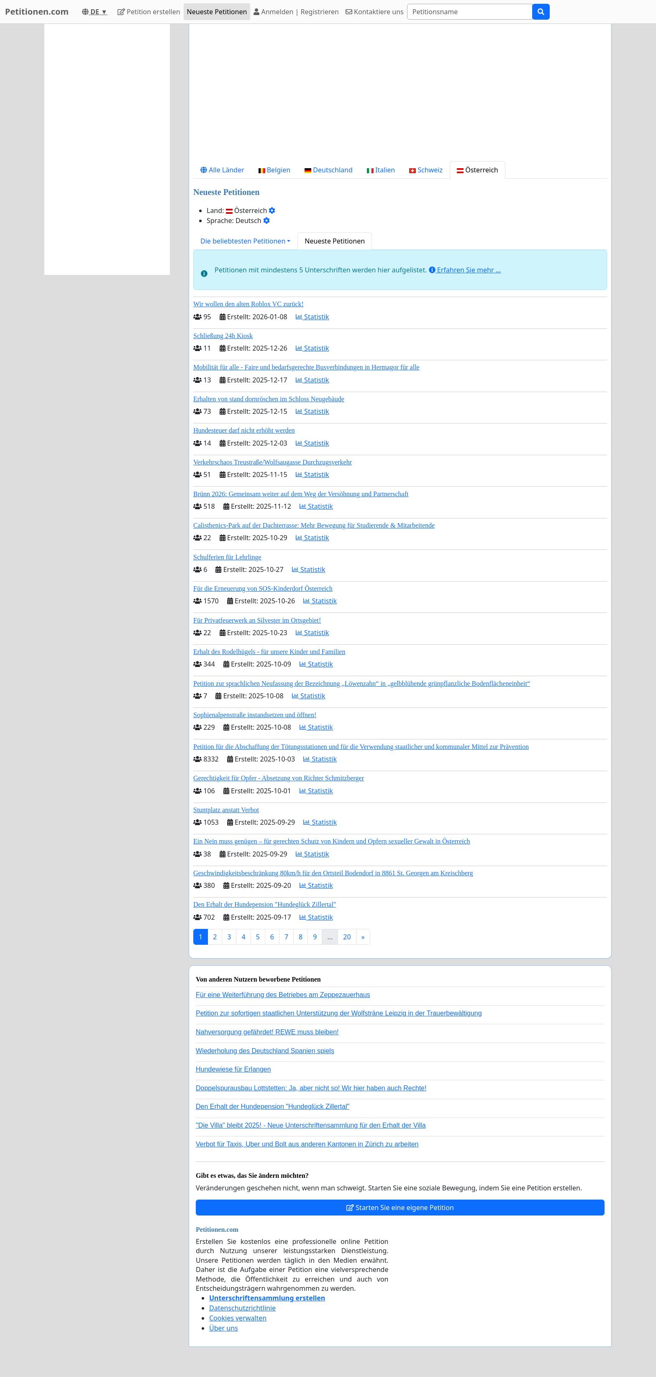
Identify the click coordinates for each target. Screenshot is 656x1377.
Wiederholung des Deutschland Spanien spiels (265, 1050)
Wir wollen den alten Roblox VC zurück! (248, 304)
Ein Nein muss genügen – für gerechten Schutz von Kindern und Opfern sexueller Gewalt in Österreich (331, 841)
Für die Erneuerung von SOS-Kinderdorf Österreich (263, 588)
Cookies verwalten (237, 1318)
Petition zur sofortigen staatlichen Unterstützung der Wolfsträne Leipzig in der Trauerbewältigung (339, 1013)
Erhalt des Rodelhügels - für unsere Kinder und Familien (269, 651)
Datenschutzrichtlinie (242, 1308)
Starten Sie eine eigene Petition (400, 1207)
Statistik (312, 316)
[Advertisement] (400, 95)
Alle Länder (222, 169)
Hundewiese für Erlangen (233, 1069)
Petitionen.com (37, 11)
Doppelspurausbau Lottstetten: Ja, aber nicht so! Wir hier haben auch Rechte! (311, 1088)
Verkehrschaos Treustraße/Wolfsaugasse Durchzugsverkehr (272, 462)
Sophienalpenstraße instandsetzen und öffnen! (254, 714)
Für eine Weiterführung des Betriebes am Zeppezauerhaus (283, 994)
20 (347, 936)
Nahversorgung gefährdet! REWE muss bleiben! (267, 1032)
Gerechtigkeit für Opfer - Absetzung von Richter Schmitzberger (278, 778)
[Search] (470, 12)
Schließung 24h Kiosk (223, 335)
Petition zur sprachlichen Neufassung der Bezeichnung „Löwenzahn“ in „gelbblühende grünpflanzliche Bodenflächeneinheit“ (361, 683)
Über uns (223, 1328)
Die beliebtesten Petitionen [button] (242, 241)
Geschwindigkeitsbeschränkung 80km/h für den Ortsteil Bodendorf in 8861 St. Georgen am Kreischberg (333, 873)
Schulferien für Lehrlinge (227, 557)
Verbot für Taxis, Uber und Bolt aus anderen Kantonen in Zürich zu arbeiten (307, 1144)
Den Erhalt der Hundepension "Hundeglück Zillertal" (264, 904)
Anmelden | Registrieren (296, 11)
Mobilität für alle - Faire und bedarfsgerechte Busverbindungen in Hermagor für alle (306, 367)
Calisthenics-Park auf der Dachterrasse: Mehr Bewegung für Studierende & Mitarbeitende (314, 525)
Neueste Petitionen (217, 11)
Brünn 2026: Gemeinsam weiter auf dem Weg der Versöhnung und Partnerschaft (300, 493)
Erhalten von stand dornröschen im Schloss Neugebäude (268, 399)
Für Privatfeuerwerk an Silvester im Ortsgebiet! (257, 620)
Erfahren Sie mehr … (465, 269)
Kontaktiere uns (375, 11)
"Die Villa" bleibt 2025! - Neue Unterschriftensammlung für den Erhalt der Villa (311, 1125)
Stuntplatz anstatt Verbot (226, 809)
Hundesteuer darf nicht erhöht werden (244, 430)
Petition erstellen (149, 11)
